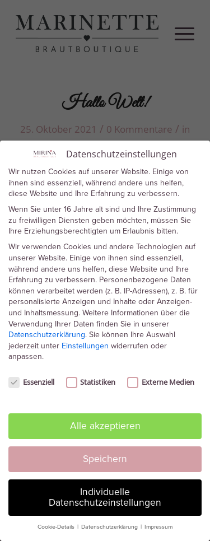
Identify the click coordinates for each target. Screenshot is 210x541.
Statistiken (91, 379)
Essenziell (31, 379)
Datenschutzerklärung (46, 332)
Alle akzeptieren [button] (105, 422)
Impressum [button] (158, 524)
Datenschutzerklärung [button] (110, 524)
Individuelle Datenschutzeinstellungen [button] (105, 494)
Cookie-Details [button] (57, 524)
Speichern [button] (105, 455)
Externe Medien (160, 379)
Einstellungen (85, 342)
